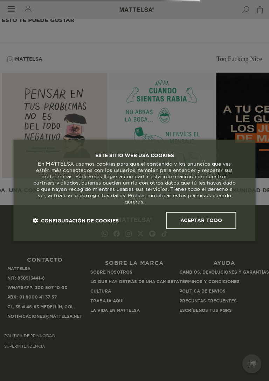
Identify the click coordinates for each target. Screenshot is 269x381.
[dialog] (134, 190)
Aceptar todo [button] (201, 220)
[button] (76, 220)
